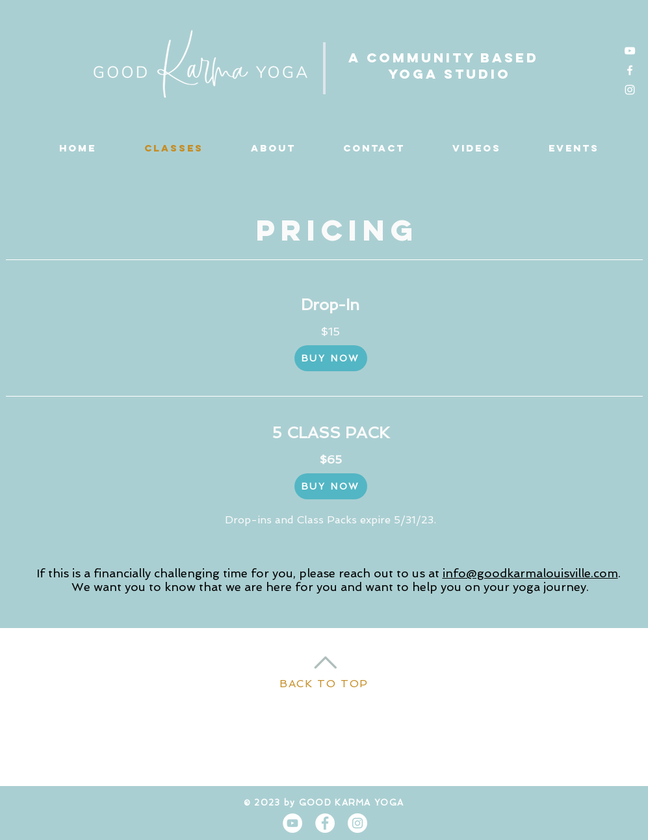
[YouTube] (629, 50)
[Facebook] (629, 70)
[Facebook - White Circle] (325, 823)
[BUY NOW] (330, 358)
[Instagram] (629, 89)
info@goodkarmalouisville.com (530, 573)
